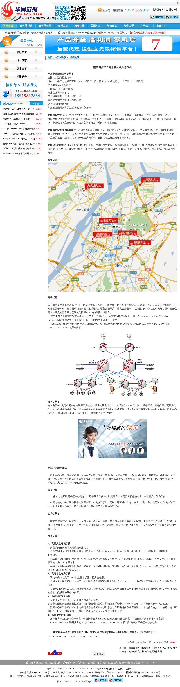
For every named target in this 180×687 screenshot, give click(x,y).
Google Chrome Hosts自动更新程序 (19, 128)
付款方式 (113, 662)
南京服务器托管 (61, 632)
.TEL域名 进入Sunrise (14, 123)
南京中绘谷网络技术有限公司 (123, 632)
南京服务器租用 (80, 632)
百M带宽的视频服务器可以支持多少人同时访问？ (153, 648)
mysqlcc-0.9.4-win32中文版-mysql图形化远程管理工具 (28, 138)
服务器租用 (45, 25)
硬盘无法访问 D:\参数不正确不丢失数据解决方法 (26, 109)
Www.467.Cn (70, 681)
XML (144, 662)
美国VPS (96, 25)
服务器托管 (25, 25)
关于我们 (145, 25)
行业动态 (22, 60)
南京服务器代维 (98, 632)
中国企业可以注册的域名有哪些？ (19, 148)
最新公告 (22, 52)
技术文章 (22, 68)
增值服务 (112, 25)
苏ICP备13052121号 (39, 672)
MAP (151, 662)
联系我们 (79, 662)
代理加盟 (128, 25)
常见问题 (90, 662)
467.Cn (72, 668)
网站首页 (8, 25)
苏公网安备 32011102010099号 (142, 672)
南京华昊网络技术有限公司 (110, 668)
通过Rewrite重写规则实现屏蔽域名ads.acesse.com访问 (28, 143)
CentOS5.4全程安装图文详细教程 (19, 133)
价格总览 (101, 662)
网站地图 (135, 662)
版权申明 (124, 662)
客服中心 (161, 25)
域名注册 (79, 25)
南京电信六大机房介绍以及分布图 (19, 119)
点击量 (35, 103)
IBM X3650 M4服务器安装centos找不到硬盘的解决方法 (29, 114)
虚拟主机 (63, 25)
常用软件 (22, 76)
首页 (50, 57)
